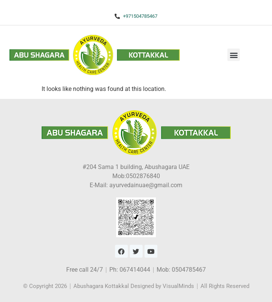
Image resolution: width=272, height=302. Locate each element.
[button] (233, 55)
